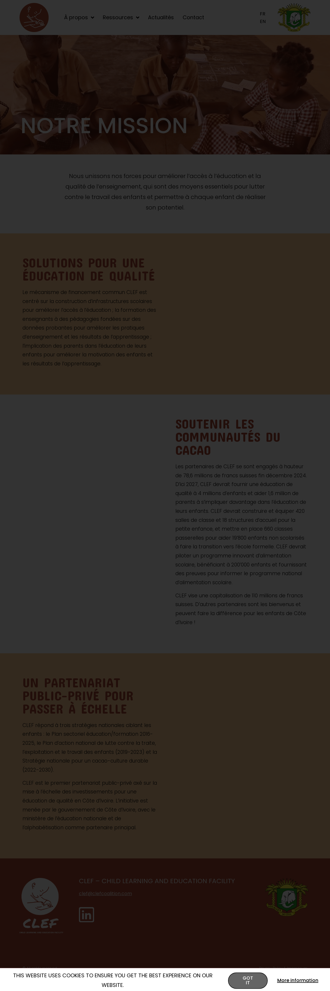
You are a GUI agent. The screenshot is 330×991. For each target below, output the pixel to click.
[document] (165, 495)
